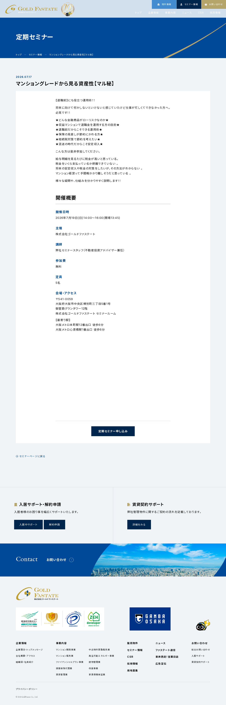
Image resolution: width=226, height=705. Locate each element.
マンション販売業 (64, 656)
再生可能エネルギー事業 (101, 656)
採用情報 (215, 12)
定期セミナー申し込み (113, 431)
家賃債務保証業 (97, 674)
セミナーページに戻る (32, 456)
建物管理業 (94, 662)
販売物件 (132, 643)
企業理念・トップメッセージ (29, 649)
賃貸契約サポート (201, 662)
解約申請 (54, 524)
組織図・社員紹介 (25, 662)
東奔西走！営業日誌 (167, 656)
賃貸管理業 (62, 674)
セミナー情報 (135, 650)
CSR (201, 12)
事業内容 (170, 12)
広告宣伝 (161, 663)
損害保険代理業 (64, 668)
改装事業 (93, 668)
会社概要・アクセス (25, 656)
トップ (138, 12)
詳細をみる (139, 524)
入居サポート (198, 656)
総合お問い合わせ (201, 649)
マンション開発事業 (66, 649)
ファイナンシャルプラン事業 (70, 662)
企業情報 (153, 12)
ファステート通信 (166, 650)
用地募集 (132, 670)
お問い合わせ (56, 560)
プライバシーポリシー (27, 689)
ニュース (187, 12)
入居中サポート (28, 524)
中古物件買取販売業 (99, 649)
